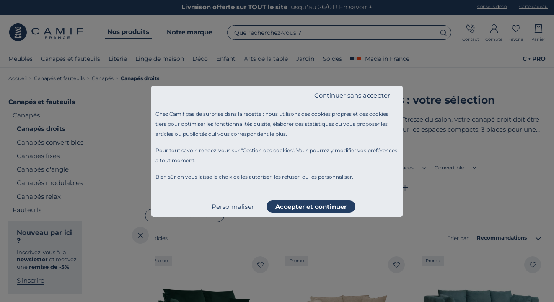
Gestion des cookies (268, 150)
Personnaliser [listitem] (233, 207)
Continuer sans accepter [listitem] (352, 95)
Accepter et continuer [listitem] (311, 207)
